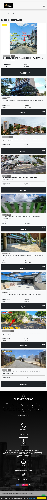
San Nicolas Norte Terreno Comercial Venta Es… (23, 58)
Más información (31, 498)
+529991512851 (23, 434)
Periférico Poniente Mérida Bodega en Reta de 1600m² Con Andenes (21, 216)
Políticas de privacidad (23, 415)
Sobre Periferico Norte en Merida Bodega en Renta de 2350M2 (19, 177)
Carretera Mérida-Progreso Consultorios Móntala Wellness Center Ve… (23, 139)
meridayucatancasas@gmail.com (23, 470)
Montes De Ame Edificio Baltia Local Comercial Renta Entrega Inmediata (22, 100)
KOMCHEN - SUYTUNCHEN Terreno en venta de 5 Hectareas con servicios (22, 333)
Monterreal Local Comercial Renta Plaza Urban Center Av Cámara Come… (23, 255)
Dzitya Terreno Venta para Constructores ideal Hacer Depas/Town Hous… (23, 372)
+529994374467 (23, 437)
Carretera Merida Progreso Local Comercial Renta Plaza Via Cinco (21, 294)
